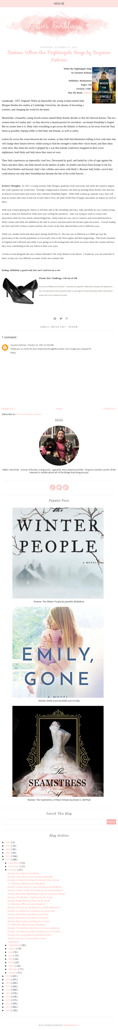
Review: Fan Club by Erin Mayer (24, 873)
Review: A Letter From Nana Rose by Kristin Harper (34, 880)
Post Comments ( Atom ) (28, 414)
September (13, 942)
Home (59, 409)
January (12, 972)
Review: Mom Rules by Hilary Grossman (28, 914)
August (12, 948)
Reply (13, 353)
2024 (8, 849)
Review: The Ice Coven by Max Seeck (27, 938)
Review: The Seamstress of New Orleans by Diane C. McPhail (59, 799)
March (12, 966)
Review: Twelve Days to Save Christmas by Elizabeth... (35, 887)
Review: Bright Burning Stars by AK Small (29, 900)
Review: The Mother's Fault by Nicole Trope (30, 897)
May (10, 959)
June (10, 955)
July (10, 952)
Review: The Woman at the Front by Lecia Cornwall (34, 931)
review (73, 327)
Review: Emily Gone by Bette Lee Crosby (59, 700)
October (13, 869)
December (14, 863)
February (13, 969)
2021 (8, 859)
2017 (8, 986)
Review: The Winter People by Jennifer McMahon (59, 601)
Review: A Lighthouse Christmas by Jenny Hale (31, 911)
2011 (8, 1007)
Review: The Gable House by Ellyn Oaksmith (30, 876)
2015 (8, 993)
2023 (8, 852)
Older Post (109, 409)
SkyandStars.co (71, 1025)
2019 (8, 979)
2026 (8, 842)
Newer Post (8, 409)
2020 (8, 976)
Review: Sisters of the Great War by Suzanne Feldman (35, 890)
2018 (8, 983)
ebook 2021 (59, 327)
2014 (8, 996)
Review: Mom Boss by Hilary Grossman (28, 918)
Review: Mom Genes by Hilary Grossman (28, 921)
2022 (8, 856)
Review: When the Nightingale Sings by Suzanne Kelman (36, 893)
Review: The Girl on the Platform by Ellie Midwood (33, 907)
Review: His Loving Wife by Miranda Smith (29, 935)
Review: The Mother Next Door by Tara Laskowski (33, 928)
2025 (8, 845)
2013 (8, 1000)
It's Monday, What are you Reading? (26, 883)
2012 (8, 1003)
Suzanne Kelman (18, 345)
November (14, 866)
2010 (8, 1010)
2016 (8, 989)
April (11, 962)
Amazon (87, 92)
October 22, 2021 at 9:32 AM (40, 345)
